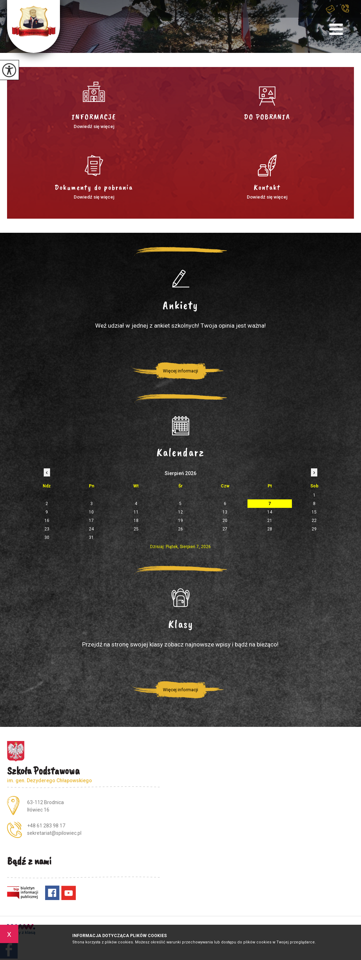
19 (180, 520)
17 (91, 520)
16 (46, 520)
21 (269, 520)
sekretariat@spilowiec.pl (330, 9)
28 (269, 529)
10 (91, 512)
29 (314, 529)
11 (136, 512)
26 (180, 529)
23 (46, 529)
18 (136, 520)
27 (224, 529)
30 (46, 537)
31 (91, 537)
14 (269, 512)
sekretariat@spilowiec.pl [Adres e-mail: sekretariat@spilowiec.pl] (54, 833)
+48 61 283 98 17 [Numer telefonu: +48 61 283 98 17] (46, 825)
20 (224, 520)
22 (314, 520)
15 (314, 512)
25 (136, 529)
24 (91, 529)
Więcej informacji (180, 370)
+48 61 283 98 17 (345, 8)
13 (224, 512)
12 (180, 512)
